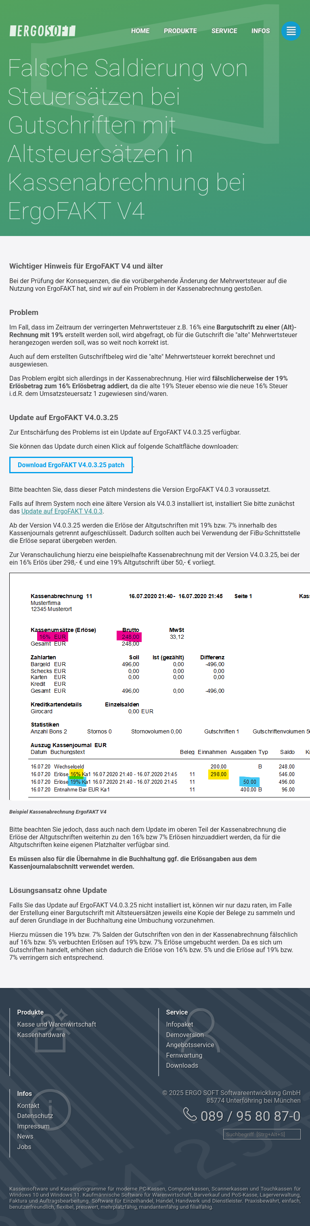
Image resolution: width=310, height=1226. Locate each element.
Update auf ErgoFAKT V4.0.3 (62, 511)
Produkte (180, 31)
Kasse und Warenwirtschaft (56, 1024)
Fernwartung (184, 1055)
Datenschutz (35, 1116)
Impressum (33, 1126)
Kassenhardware (41, 1035)
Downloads (182, 1065)
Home (140, 31)
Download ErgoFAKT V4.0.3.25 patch (71, 465)
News (25, 1136)
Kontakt (28, 1106)
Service (224, 31)
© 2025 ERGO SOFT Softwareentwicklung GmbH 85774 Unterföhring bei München (231, 1096)
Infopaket (179, 1024)
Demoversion (185, 1035)
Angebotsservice (190, 1045)
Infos (260, 31)
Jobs (24, 1147)
